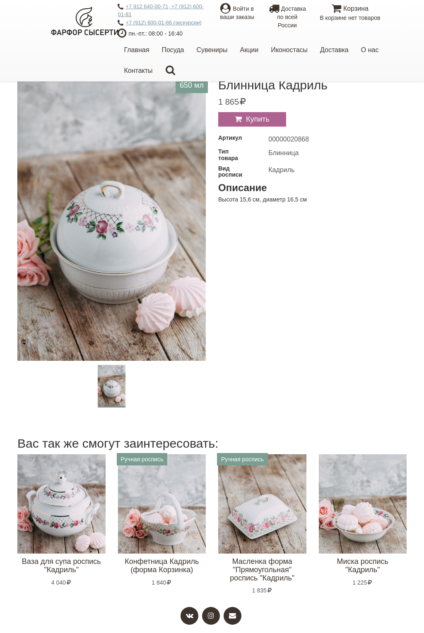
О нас (370, 49)
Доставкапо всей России (287, 17)
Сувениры (212, 49)
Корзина (349, 13)
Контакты (138, 70)
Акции (249, 49)
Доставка (334, 49)
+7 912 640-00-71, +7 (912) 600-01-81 (161, 10)
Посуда (172, 49)
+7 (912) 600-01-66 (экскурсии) (159, 23)
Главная (136, 49)
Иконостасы (289, 49)
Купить (258, 119)
